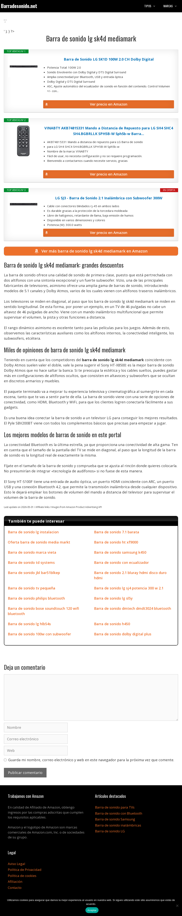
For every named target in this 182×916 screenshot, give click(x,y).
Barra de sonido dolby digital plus (122, 634)
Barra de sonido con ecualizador (121, 563)
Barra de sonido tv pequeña (31, 588)
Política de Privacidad (24, 870)
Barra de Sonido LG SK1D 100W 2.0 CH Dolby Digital (109, 59)
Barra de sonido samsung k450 (120, 553)
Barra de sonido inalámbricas (118, 826)
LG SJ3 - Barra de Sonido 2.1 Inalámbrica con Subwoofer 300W (108, 198)
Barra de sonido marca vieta (32, 553)
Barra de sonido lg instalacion (33, 532)
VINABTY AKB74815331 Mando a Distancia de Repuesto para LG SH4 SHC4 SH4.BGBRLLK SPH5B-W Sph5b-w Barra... (108, 131)
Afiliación (15, 882)
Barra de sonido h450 (112, 624)
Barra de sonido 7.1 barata (116, 532)
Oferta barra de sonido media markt (39, 543)
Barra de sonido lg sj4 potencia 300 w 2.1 (128, 588)
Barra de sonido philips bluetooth (36, 599)
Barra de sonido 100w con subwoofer (39, 634)
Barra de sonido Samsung (115, 820)
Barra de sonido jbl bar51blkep (34, 573)
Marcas (172, 6)
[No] (177, 906)
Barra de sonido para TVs (114, 808)
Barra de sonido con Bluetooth (118, 814)
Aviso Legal (16, 864)
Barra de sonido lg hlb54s (29, 624)
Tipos (152, 6)
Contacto (15, 888)
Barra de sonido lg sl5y (113, 599)
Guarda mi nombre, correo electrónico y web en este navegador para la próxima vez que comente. (91, 760)
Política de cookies (22, 876)
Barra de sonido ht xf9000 (116, 543)
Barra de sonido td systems (31, 563)
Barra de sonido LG (110, 832)
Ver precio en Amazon (108, 104)
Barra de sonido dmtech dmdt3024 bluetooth (132, 609)
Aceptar (92, 910)
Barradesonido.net (19, 5)
